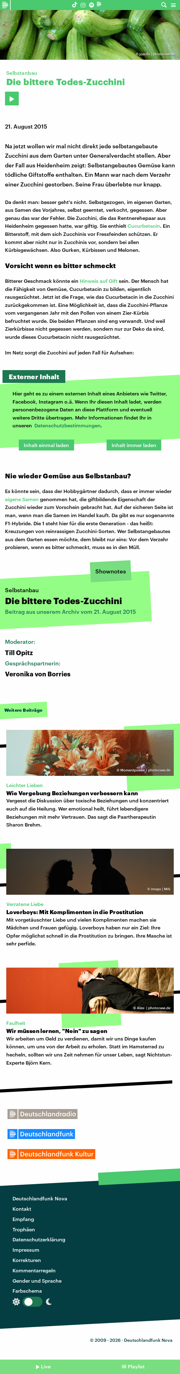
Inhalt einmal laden (46, 445)
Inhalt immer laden (134, 445)
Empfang (23, 1219)
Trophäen (23, 1229)
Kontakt (21, 1209)
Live (46, 1366)
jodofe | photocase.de (157, 54)
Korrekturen (26, 1260)
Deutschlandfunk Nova (39, 1198)
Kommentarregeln (34, 1270)
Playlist (136, 1366)
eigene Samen (22, 499)
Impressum (25, 1250)
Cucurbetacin (144, 226)
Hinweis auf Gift (99, 281)
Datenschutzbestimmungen (67, 425)
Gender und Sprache (37, 1281)
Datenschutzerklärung (38, 1239)
